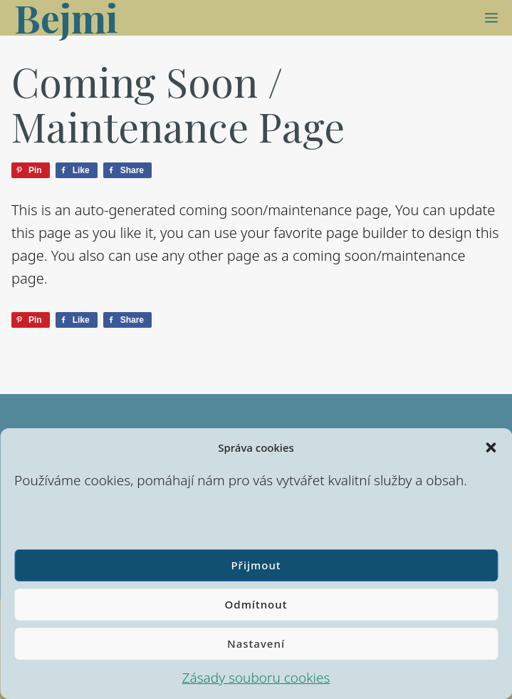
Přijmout (256, 565)
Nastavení (256, 643)
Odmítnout (256, 604)
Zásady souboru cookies (256, 677)
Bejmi (66, 18)
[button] (491, 447)
